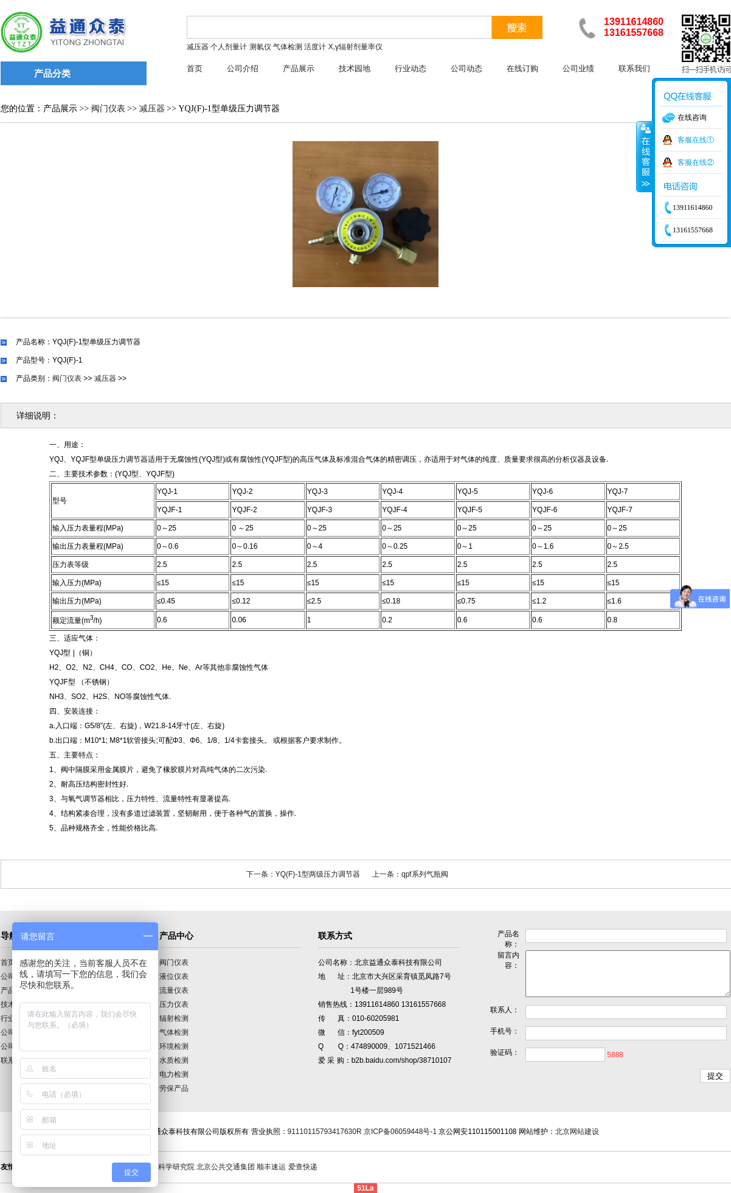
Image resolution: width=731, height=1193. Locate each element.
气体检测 (174, 1032)
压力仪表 (174, 1004)
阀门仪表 (108, 108)
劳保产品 (174, 1088)
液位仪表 (174, 976)
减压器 (152, 108)
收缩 (644, 156)
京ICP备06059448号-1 (400, 1131)
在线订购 (522, 68)
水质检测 (174, 1060)
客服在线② (695, 162)
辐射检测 (174, 1018)
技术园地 (354, 68)
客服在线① (695, 140)
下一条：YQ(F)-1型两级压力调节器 (303, 874)
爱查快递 (302, 1167)
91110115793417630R (325, 1131)
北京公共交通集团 (225, 1167)
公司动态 (466, 68)
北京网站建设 (577, 1131)
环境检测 (174, 1046)
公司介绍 (242, 68)
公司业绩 (578, 68)
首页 (195, 68)
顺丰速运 (271, 1167)
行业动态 (410, 68)
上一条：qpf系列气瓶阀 (410, 874)
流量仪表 (174, 990)
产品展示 (298, 68)
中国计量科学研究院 (162, 1167)
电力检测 (174, 1074)
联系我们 (634, 68)
